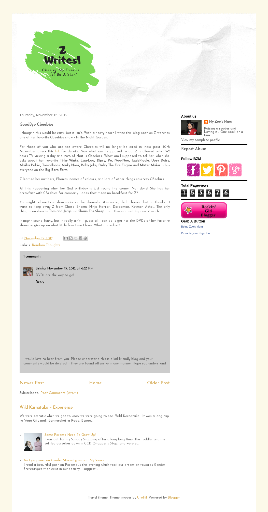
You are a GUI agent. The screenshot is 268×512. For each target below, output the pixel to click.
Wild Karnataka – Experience (46, 408)
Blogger (174, 497)
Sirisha (41, 268)
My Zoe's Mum (220, 121)
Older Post (158, 383)
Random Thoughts (46, 245)
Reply (40, 282)
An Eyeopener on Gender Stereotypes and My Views (64, 460)
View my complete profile (200, 140)
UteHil (142, 497)
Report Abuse (193, 149)
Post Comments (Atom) (59, 393)
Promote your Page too (195, 233)
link (57, 151)
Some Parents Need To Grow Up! (70, 435)
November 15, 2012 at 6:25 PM (70, 268)
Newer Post (32, 383)
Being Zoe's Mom (192, 226)
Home (95, 383)
